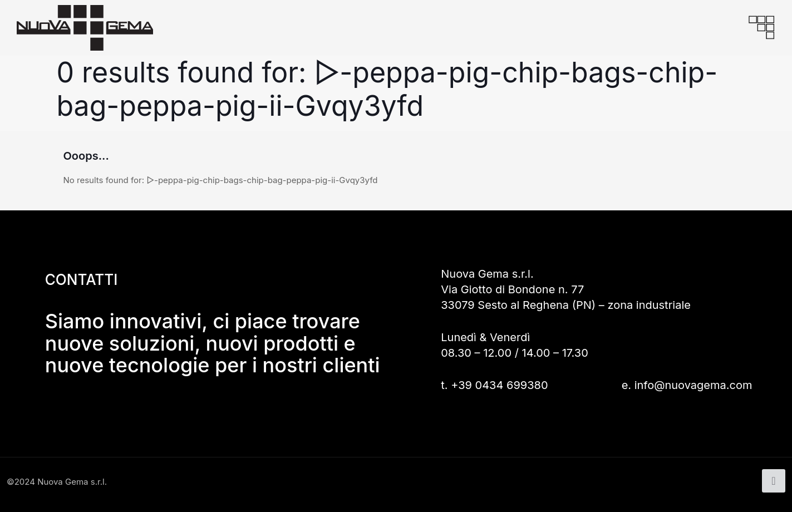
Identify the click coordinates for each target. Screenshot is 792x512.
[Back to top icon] (773, 481)
